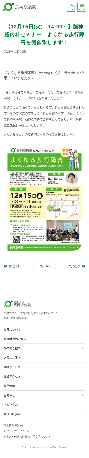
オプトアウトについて (17, 430)
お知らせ (9, 395)
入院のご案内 (12, 357)
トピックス (11, 404)
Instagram (15, 414)
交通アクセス (12, 376)
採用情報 (9, 385)
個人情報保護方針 (14, 425)
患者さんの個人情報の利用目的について (27, 436)
